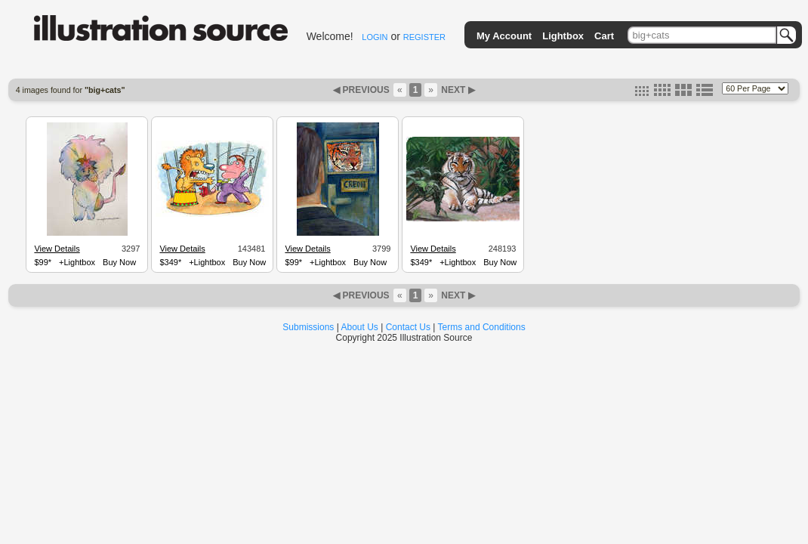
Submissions (308, 327)
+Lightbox (77, 262)
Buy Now (119, 262)
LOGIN (374, 37)
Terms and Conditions (482, 327)
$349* (170, 262)
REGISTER (424, 37)
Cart (604, 36)
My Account (504, 36)
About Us (359, 327)
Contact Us (408, 327)
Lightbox (563, 36)
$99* (42, 262)
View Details (56, 248)
